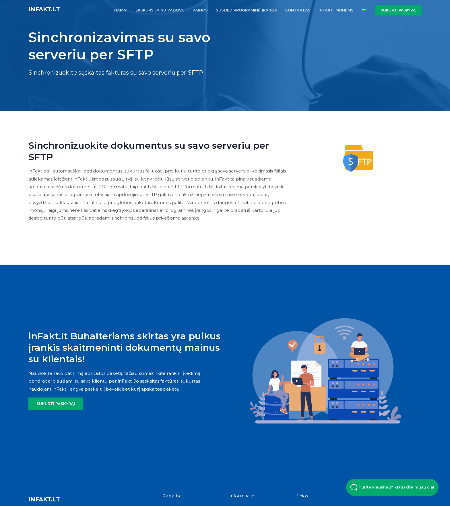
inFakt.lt (44, 9)
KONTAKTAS (298, 10)
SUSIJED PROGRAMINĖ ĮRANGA (246, 10)
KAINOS (200, 10)
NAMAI (120, 10)
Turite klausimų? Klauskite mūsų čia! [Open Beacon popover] (392, 487)
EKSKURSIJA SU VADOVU (160, 10)
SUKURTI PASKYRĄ (398, 10)
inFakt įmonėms (336, 10)
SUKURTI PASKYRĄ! (55, 403)
